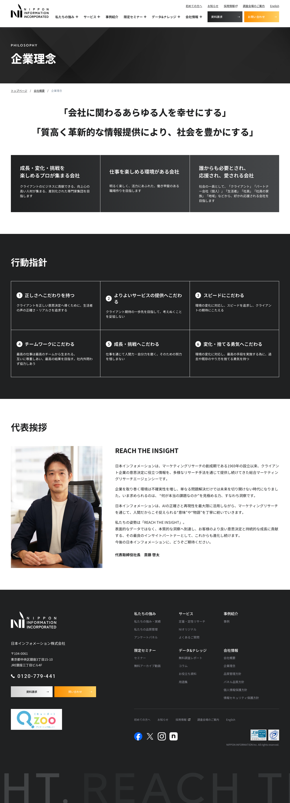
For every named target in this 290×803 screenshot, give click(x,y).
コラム (183, 666)
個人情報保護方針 (235, 690)
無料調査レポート (190, 658)
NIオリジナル (187, 629)
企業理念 (229, 666)
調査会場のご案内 (254, 6)
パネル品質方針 (234, 682)
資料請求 (216, 17)
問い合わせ (75, 692)
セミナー (140, 658)
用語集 (183, 682)
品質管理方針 (232, 674)
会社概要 (229, 658)
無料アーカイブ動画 (147, 666)
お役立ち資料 (187, 674)
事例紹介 (112, 17)
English (274, 6)
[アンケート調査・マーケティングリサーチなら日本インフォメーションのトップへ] (29, 11)
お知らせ (213, 6)
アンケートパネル (146, 637)
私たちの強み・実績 (147, 621)
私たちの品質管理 (146, 629)
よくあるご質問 (189, 637)
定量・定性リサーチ (192, 621)
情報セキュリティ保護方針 (241, 698)
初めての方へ (194, 6)
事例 (227, 621)
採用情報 (229, 6)
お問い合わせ (256, 17)
